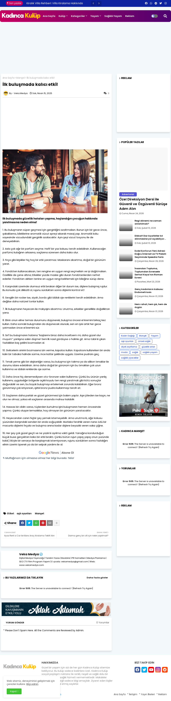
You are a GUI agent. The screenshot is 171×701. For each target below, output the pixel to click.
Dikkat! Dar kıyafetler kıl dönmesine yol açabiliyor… (150, 237)
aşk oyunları (24, 513)
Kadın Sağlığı (128, 335)
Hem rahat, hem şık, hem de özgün (151, 306)
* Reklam (161, 694)
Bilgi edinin (32, 684)
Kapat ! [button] (14, 691)
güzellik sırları (148, 346)
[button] (93, 3)
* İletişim (132, 694)
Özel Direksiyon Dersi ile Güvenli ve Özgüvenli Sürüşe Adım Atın (143, 204)
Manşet (20, 77)
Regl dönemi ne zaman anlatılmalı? (148, 222)
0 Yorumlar (102, 622)
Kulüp (62, 16)
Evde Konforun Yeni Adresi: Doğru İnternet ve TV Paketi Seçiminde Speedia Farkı (150, 253)
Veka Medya (29, 554)
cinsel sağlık (144, 341)
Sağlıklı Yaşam (113, 16)
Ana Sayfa (49, 16)
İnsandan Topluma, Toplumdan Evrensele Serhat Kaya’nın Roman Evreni (149, 273)
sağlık (135, 352)
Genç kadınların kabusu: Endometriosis (149, 291)
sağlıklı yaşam (150, 352)
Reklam (129, 16)
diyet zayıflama (129, 346)
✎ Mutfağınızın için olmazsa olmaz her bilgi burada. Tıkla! (38, 458)
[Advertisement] (85, 47)
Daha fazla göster (97, 577)
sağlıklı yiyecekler (129, 357)
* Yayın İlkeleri (147, 694)
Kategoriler (78, 16)
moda (124, 352)
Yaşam (95, 16)
